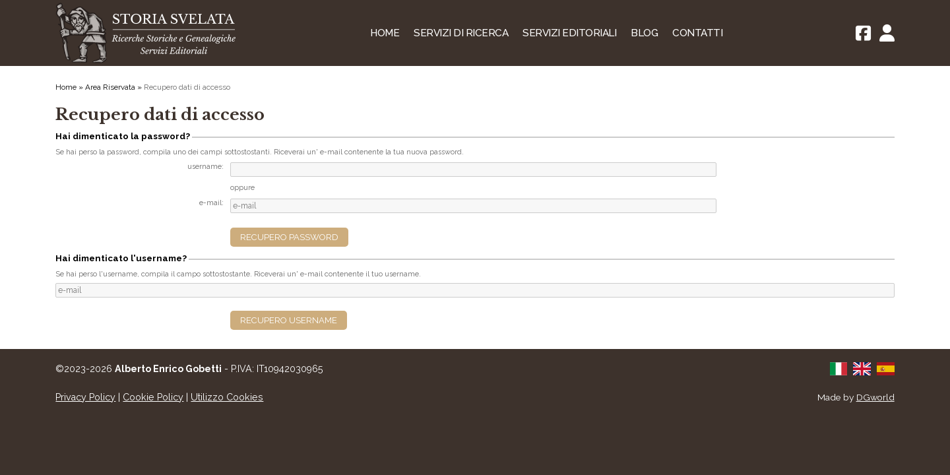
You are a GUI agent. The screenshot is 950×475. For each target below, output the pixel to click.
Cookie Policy (153, 397)
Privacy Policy (85, 397)
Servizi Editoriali (569, 33)
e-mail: (211, 203)
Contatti (697, 33)
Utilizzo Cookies (227, 397)
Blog (644, 33)
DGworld (875, 397)
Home (384, 33)
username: (205, 166)
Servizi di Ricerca (461, 33)
